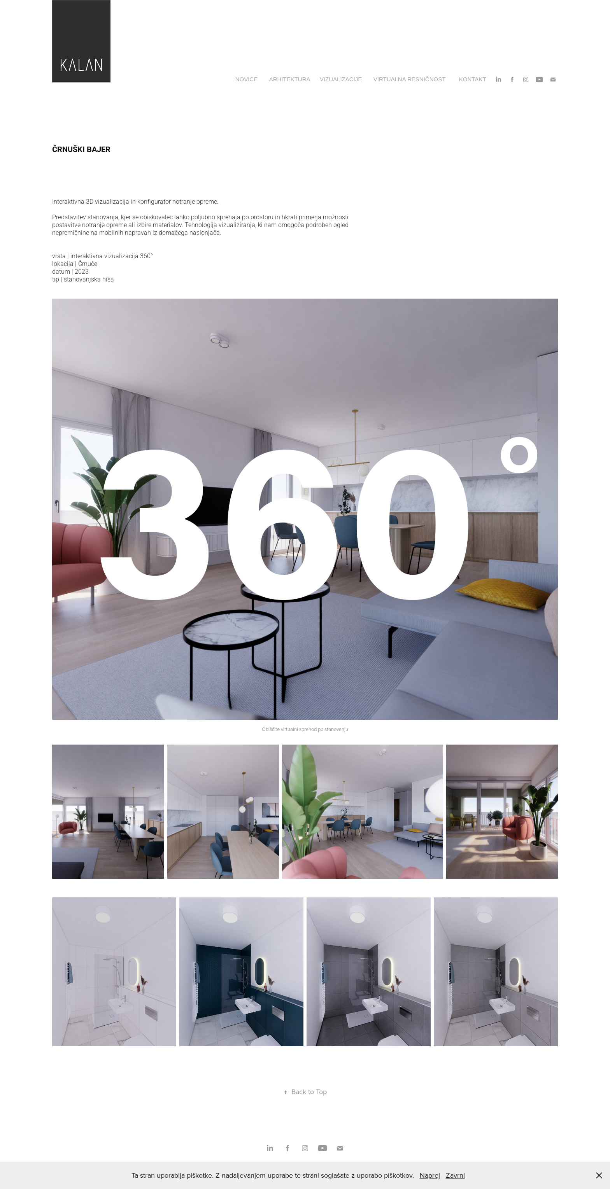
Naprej (430, 1175)
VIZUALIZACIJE (341, 79)
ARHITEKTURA (289, 79)
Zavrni (455, 1175)
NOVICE (246, 79)
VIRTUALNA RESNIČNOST (409, 79)
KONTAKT (472, 79)
